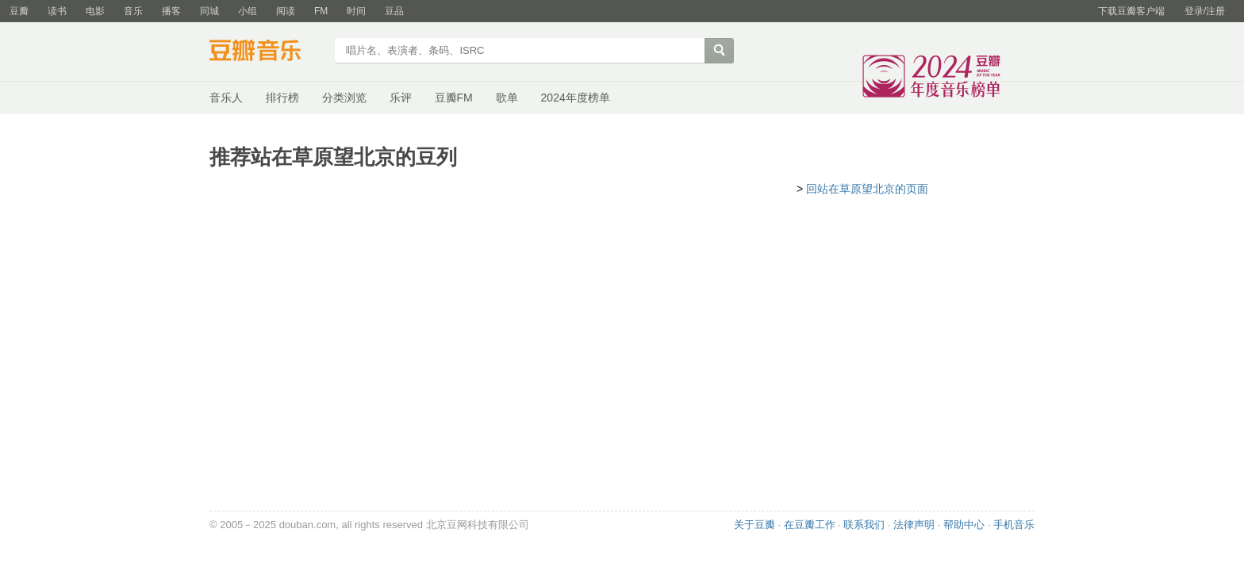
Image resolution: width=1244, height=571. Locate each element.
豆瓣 (19, 11)
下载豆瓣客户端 (1131, 11)
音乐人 (226, 97)
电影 (95, 11)
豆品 (394, 11)
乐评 (401, 97)
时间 (356, 11)
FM (321, 11)
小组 (247, 11)
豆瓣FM (454, 97)
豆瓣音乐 (266, 52)
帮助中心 (964, 525)
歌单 (507, 97)
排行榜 (282, 97)
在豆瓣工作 (809, 525)
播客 (171, 11)
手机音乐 (1014, 525)
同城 (209, 11)
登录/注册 (1204, 11)
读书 (57, 11)
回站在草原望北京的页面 (867, 188)
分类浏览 (344, 97)
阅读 (285, 11)
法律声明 (914, 525)
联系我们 (864, 525)
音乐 (133, 11)
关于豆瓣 (754, 525)
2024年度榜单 (575, 97)
